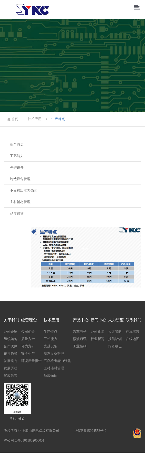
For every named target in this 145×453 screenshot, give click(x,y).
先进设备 (17, 167)
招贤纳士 (115, 346)
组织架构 (10, 339)
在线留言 (132, 331)
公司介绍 (10, 331)
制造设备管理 (20, 179)
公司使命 (28, 331)
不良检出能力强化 (23, 190)
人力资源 (116, 320)
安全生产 (28, 353)
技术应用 (34, 119)
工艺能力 (17, 156)
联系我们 (133, 320)
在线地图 (132, 339)
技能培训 (115, 339)
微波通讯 (80, 339)
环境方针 (28, 346)
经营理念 (29, 320)
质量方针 (28, 339)
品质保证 (17, 213)
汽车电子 (80, 331)
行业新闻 (97, 339)
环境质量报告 (31, 361)
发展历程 (10, 368)
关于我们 (11, 320)
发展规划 (10, 361)
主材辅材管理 (20, 202)
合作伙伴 (10, 346)
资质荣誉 (10, 375)
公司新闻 (97, 331)
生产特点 (58, 119)
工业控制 (80, 346)
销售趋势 (10, 353)
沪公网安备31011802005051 (24, 440)
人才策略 (115, 331)
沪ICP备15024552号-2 (90, 431)
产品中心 (80, 320)
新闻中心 (98, 320)
